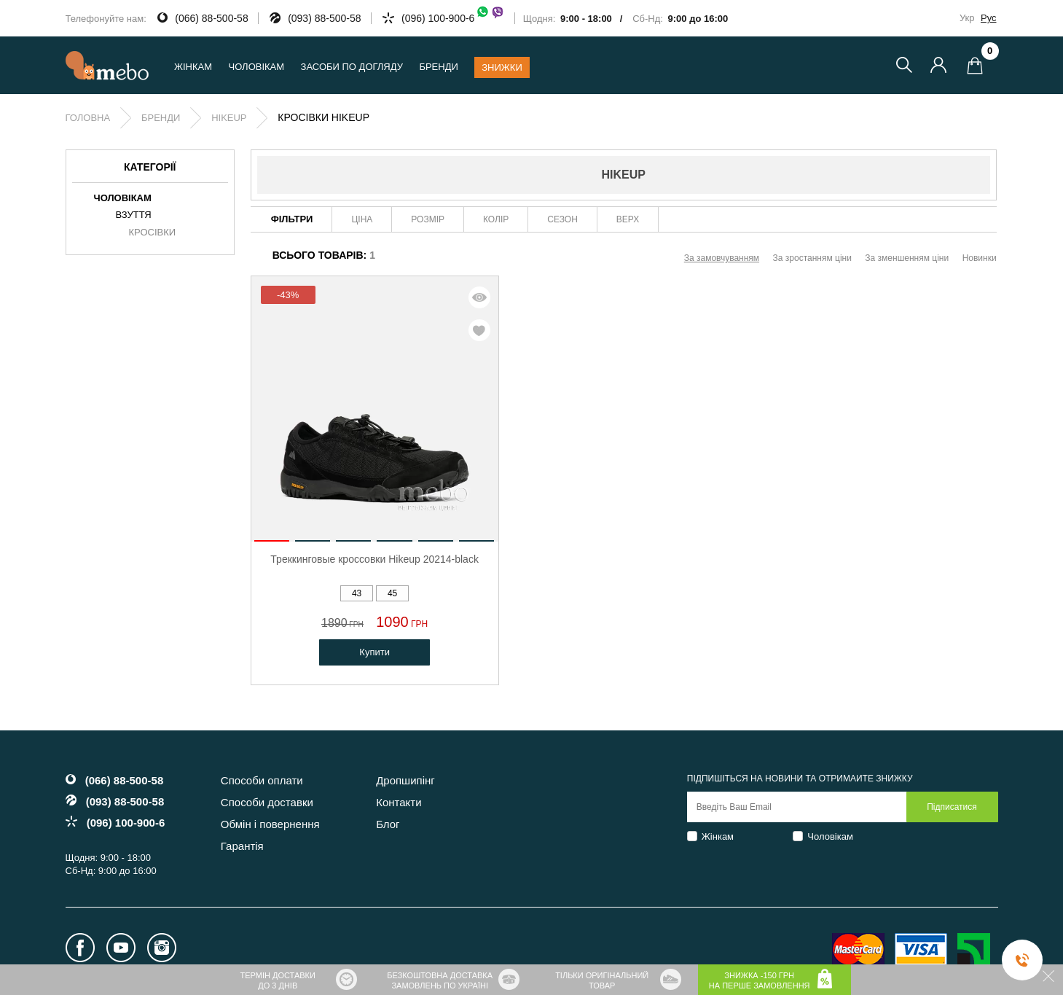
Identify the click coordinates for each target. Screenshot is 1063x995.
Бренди (438, 66)
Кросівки (152, 232)
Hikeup (228, 117)
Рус (989, 17)
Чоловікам (830, 836)
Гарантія (242, 845)
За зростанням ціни (812, 258)
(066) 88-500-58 (211, 18)
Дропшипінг (405, 780)
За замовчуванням (721, 258)
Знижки (502, 67)
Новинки (979, 258)
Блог (387, 824)
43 (356, 593)
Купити (374, 652)
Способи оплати (262, 780)
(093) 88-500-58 (324, 18)
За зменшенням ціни (907, 258)
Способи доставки (267, 802)
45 (392, 593)
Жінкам (718, 836)
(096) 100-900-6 (453, 18)
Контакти (398, 802)
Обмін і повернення (270, 824)
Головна (88, 117)
